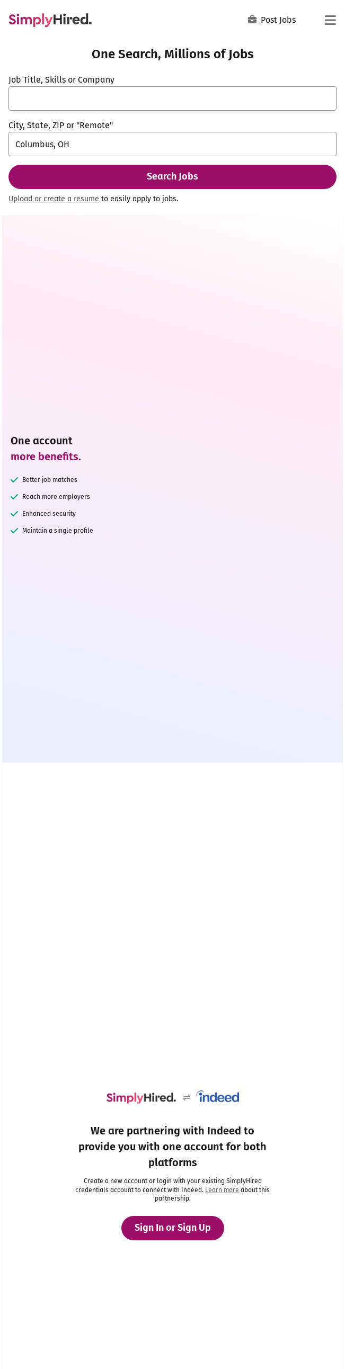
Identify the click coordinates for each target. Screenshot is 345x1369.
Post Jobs (272, 20)
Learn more (222, 1190)
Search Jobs (172, 176)
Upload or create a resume (53, 198)
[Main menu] (330, 20)
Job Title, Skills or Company (61, 80)
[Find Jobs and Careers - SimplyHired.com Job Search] (50, 20)
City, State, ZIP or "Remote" (60, 125)
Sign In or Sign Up (173, 1227)
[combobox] (172, 98)
